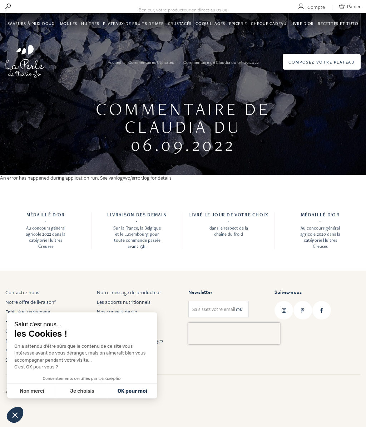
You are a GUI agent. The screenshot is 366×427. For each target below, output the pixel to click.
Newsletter (200, 292)
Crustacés (180, 23)
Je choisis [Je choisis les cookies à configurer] (82, 391)
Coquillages (210, 23)
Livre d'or (302, 23)
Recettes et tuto (338, 23)
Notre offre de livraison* (30, 302)
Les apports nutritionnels (123, 302)
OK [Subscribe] (239, 309)
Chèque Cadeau (268, 23)
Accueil (115, 62)
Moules (68, 23)
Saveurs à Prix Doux (32, 23)
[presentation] (234, 333)
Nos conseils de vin (117, 311)
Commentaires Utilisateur (152, 62)
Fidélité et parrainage (27, 311)
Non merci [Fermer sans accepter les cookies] (32, 391)
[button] (15, 414)
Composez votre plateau (321, 62)
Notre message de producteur (129, 292)
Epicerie (238, 23)
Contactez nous (22, 292)
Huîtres (90, 23)
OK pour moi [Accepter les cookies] (132, 391)
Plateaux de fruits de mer (133, 23)
